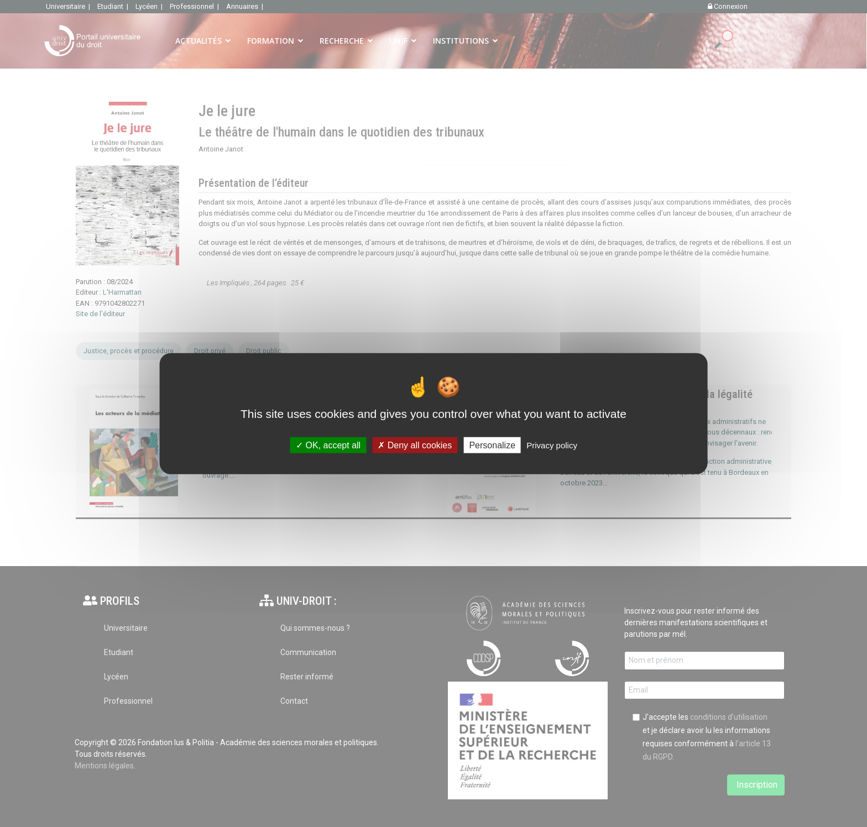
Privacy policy (551, 444)
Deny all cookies (415, 444)
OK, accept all (328, 444)
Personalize (492, 444)
